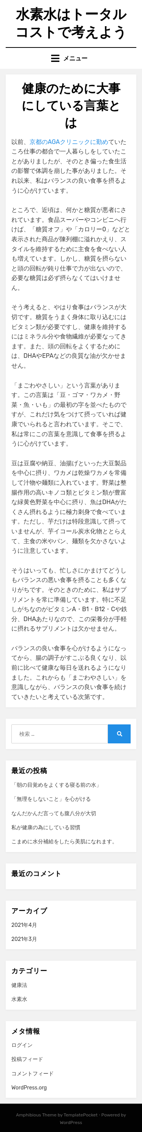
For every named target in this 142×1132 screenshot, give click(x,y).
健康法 (19, 985)
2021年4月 (24, 925)
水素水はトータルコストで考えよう (71, 23)
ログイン (22, 1045)
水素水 (19, 999)
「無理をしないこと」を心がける (51, 799)
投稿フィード (27, 1059)
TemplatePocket (81, 1115)
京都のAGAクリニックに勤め (69, 141)
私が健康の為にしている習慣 (45, 827)
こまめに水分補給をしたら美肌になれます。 (64, 841)
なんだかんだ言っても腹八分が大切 (53, 813)
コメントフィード (32, 1073)
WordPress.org (29, 1088)
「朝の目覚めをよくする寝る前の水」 (56, 785)
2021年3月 (24, 939)
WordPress (71, 1122)
